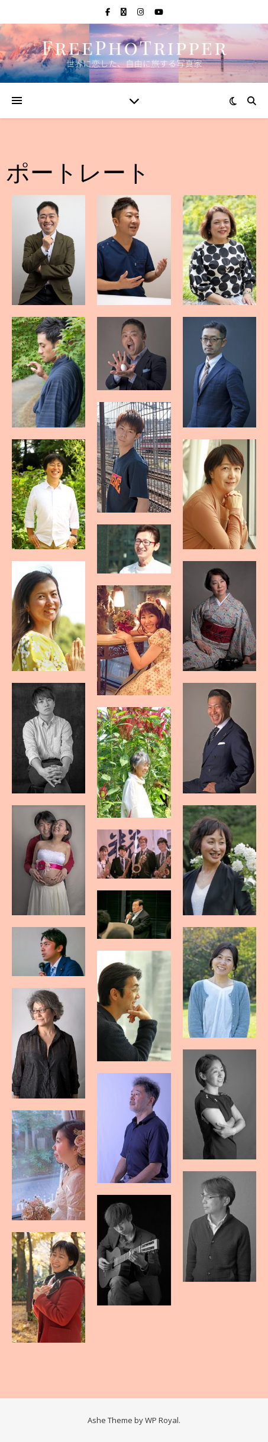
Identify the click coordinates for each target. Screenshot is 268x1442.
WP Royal (162, 1420)
